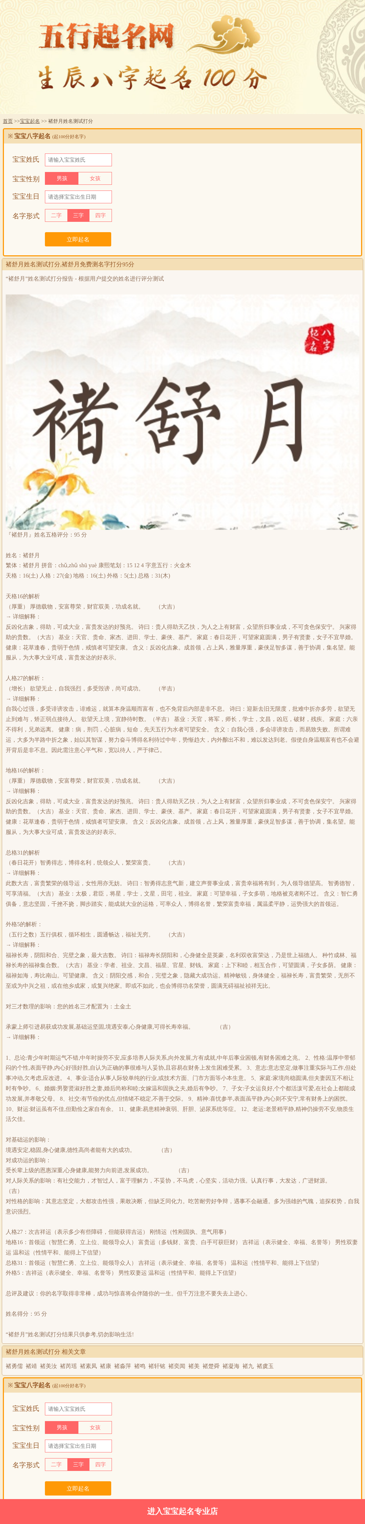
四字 (100, 215)
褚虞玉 (265, 1366)
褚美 (194, 1366)
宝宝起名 (30, 121)
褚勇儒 (14, 1366)
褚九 (248, 1366)
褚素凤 (88, 1366)
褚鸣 (139, 1366)
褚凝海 (231, 1366)
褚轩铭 (156, 1366)
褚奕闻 (176, 1366)
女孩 (95, 178)
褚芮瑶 (68, 1366)
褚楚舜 (211, 1366)
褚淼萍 (122, 1366)
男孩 (62, 178)
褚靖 (31, 1366)
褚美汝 (48, 1366)
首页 (8, 121)
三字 (78, 215)
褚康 (105, 1366)
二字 (56, 215)
